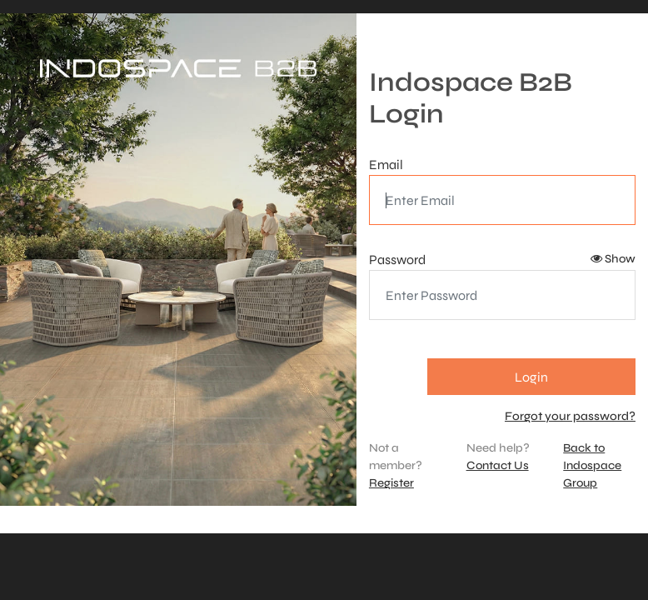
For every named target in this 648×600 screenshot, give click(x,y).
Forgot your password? (570, 416)
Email (386, 164)
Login (531, 377)
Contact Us (497, 465)
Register (391, 483)
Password (397, 260)
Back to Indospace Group (592, 465)
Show (613, 259)
